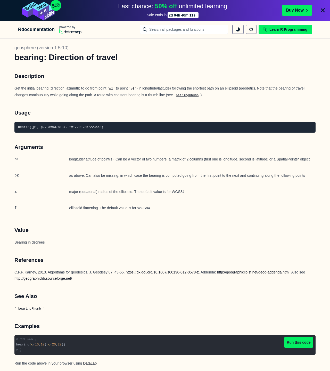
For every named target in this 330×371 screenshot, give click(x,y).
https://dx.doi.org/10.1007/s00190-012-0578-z (162, 272)
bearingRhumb (187, 95)
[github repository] (251, 29)
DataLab (90, 363)
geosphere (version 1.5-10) (41, 47)
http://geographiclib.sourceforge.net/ (43, 278)
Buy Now (297, 10)
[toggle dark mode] (238, 29)
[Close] (323, 10)
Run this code (299, 342)
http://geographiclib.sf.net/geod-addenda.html (253, 272)
